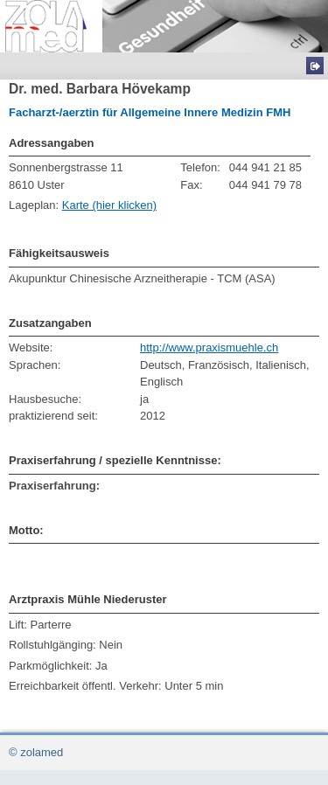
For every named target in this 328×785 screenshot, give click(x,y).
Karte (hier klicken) (109, 205)
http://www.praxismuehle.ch (209, 347)
